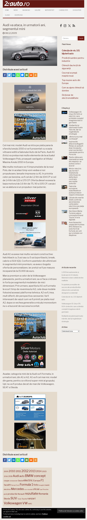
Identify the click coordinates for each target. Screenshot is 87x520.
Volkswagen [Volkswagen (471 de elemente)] (13, 503)
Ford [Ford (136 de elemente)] (17, 485)
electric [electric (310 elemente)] (28, 480)
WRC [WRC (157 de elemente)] (30, 504)
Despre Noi (19, 15)
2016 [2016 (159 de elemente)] (6, 476)
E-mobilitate (63, 10)
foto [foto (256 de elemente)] (35, 484)
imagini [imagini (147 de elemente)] (41, 485)
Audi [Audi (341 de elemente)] (16, 476)
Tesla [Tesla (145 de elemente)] (19, 499)
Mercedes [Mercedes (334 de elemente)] (17, 489)
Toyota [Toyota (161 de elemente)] (24, 499)
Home (7, 10)
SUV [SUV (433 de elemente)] (14, 498)
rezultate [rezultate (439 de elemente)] (31, 493)
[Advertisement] (74, 251)
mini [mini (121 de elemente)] (25, 489)
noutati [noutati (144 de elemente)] (30, 489)
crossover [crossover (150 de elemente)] (13, 481)
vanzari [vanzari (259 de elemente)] (31, 498)
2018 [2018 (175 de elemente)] (10, 476)
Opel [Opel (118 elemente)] (41, 489)
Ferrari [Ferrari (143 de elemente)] (13, 485)
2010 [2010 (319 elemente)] (12, 471)
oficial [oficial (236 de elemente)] (36, 489)
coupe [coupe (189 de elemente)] (6, 480)
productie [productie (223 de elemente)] (12, 494)
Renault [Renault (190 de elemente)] (21, 494)
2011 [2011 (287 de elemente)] (18, 471)
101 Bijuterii (77, 10)
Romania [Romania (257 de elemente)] (43, 493)
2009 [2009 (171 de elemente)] (6, 471)
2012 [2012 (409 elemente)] (25, 471)
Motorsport (49, 10)
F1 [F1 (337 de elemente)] (42, 480)
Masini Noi (26, 10)
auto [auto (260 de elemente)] (21, 476)
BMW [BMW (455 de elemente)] (29, 476)
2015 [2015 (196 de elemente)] (44, 471)
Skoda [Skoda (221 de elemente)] (7, 498)
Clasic (7, 15)
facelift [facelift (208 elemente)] (7, 485)
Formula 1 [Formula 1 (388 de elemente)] (26, 484)
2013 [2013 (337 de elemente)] (32, 471)
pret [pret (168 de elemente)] (5, 494)
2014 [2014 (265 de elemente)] (39, 471)
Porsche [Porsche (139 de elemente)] (45, 489)
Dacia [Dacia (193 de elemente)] (20, 480)
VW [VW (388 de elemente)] (25, 503)
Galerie (37, 10)
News (16, 10)
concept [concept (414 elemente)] (40, 476)
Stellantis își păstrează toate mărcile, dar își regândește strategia (72, 319)
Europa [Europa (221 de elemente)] (36, 480)
